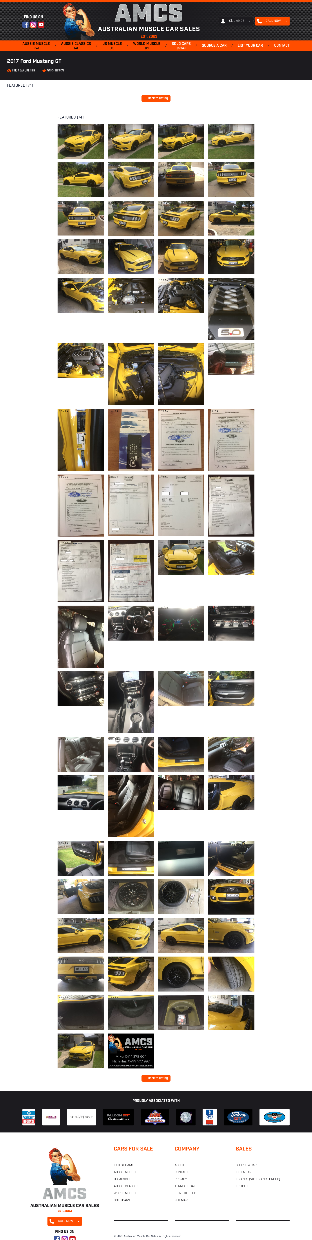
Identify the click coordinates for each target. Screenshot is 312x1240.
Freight (242, 1186)
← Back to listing (156, 98)
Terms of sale (186, 1186)
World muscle (146, 46)
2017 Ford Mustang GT (34, 61)
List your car (250, 45)
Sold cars (181, 46)
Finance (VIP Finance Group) (258, 1179)
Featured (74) (20, 86)
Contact (282, 45)
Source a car (214, 45)
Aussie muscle (36, 46)
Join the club (185, 1193)
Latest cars (123, 1165)
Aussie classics (76, 46)
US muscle (112, 46)
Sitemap (181, 1200)
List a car (243, 1172)
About (179, 1165)
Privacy (181, 1179)
